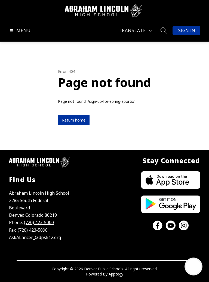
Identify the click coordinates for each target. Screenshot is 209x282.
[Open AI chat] (193, 266)
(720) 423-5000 (39, 222)
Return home (73, 120)
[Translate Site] (135, 30)
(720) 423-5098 (33, 230)
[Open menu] (20, 30)
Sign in (186, 30)
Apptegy (116, 274)
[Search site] (164, 30)
